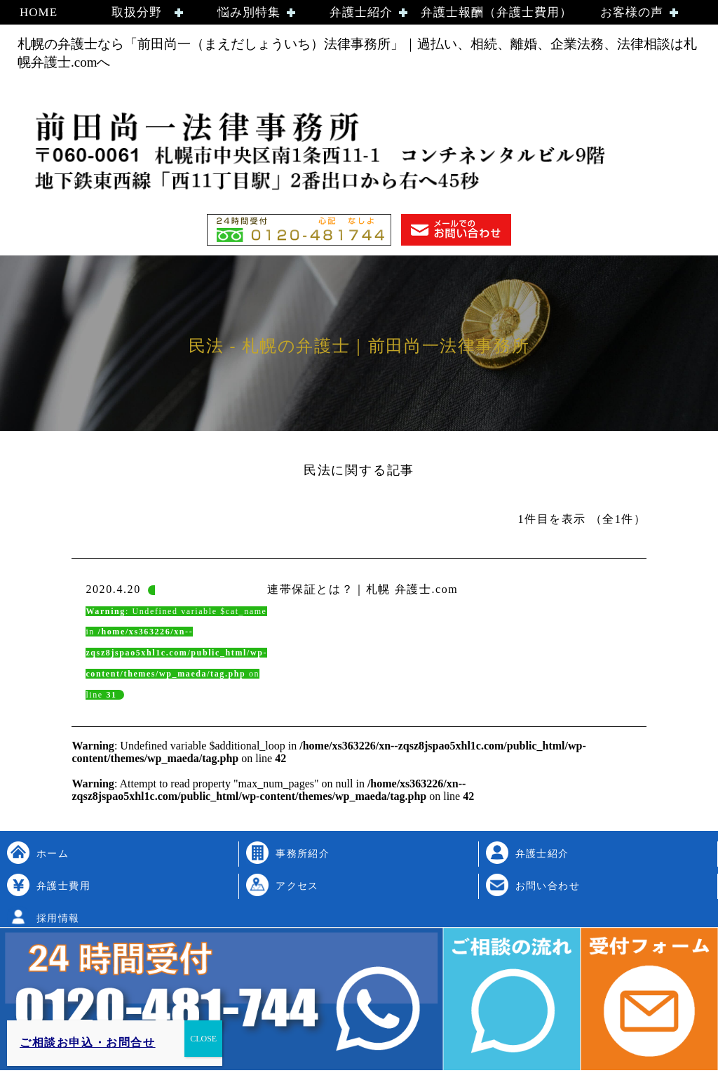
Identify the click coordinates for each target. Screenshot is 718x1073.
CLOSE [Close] (203, 1039)
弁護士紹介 (361, 12)
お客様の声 (631, 12)
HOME (38, 12)
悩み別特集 (248, 12)
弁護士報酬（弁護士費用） (496, 12)
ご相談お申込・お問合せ (88, 1042)
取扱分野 (136, 12)
